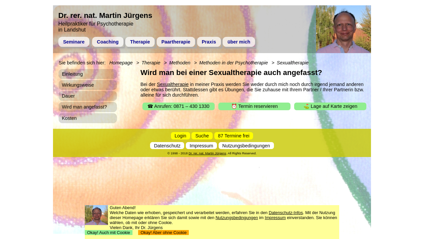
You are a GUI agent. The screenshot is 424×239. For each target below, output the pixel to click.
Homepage (120, 62)
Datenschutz (167, 145)
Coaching (108, 41)
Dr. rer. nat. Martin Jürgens (207, 153)
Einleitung (72, 74)
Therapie (140, 41)
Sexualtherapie (173, 84)
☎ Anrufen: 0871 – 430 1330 (178, 106)
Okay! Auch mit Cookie (108, 232)
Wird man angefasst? (84, 107)
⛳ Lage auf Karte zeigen (330, 106)
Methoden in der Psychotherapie (233, 62)
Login (180, 135)
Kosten (69, 118)
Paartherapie (175, 41)
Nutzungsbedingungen (246, 145)
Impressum (201, 145)
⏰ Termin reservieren (254, 106)
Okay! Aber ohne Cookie (163, 232)
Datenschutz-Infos (286, 212)
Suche (202, 135)
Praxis (209, 41)
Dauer (68, 96)
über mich (239, 41)
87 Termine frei (233, 135)
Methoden (179, 62)
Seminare (73, 41)
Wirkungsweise (78, 85)
